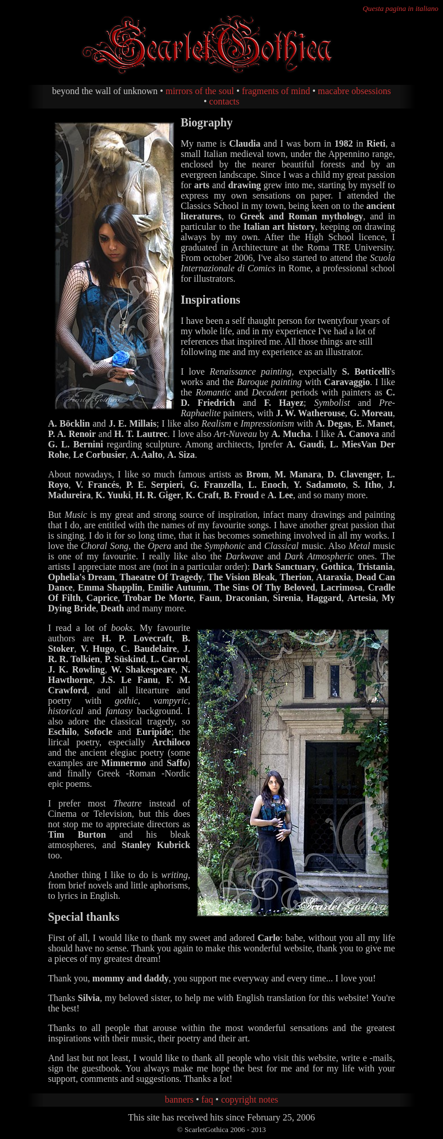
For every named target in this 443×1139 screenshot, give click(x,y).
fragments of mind (276, 91)
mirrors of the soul (200, 91)
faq (207, 1099)
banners (179, 1099)
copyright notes (249, 1099)
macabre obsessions (354, 91)
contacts (224, 101)
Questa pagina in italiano (400, 9)
